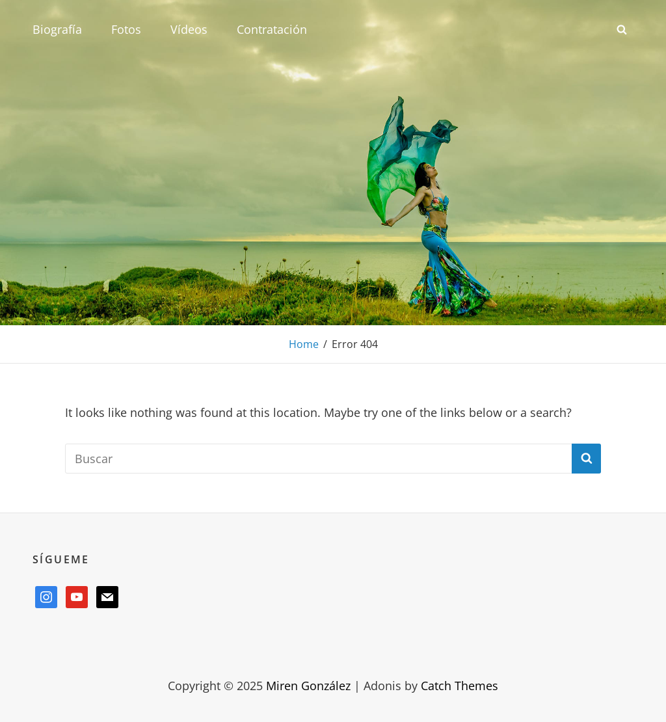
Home (304, 344)
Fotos (126, 29)
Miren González (308, 685)
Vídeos (188, 29)
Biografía (57, 29)
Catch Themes (459, 685)
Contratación (272, 29)
